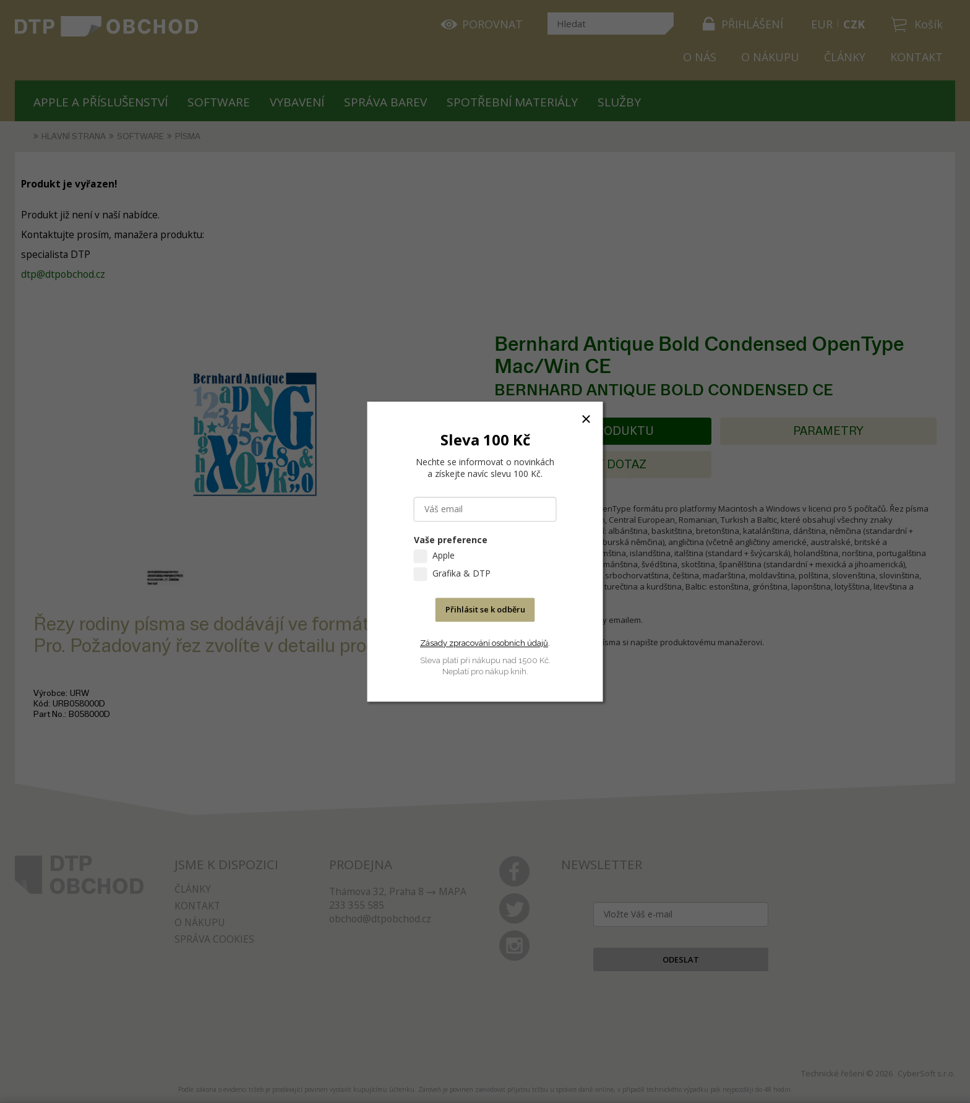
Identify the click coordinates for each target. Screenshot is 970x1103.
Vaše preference (450, 540)
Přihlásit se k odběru (485, 609)
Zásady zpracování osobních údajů (484, 643)
